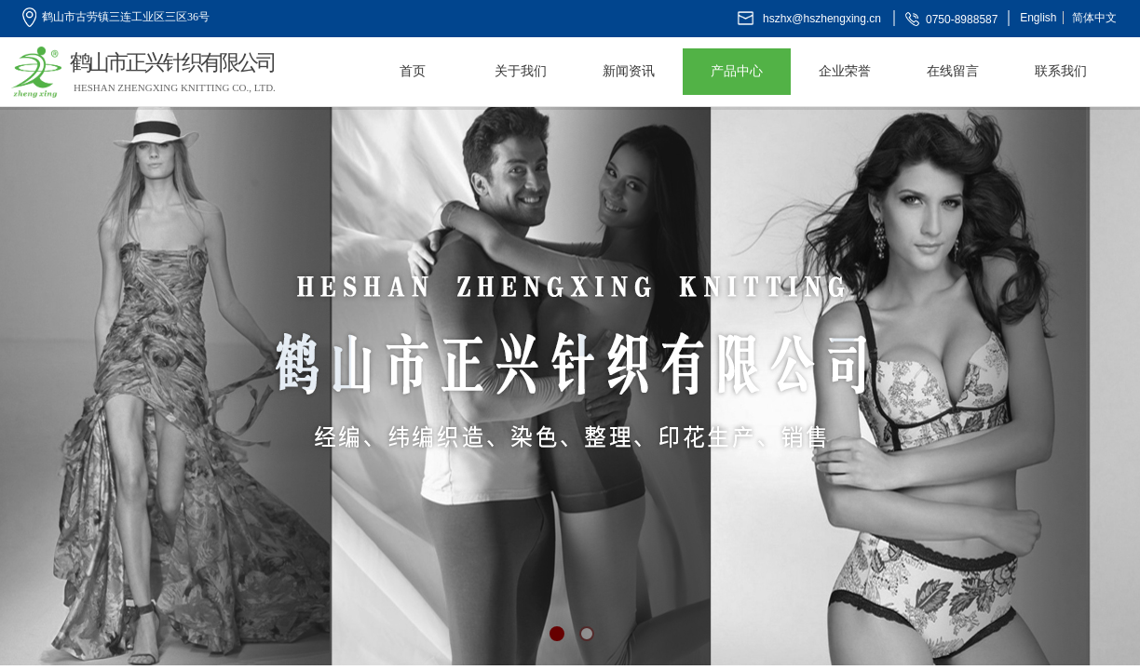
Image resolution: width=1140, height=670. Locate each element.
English (1038, 17)
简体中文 (1094, 17)
